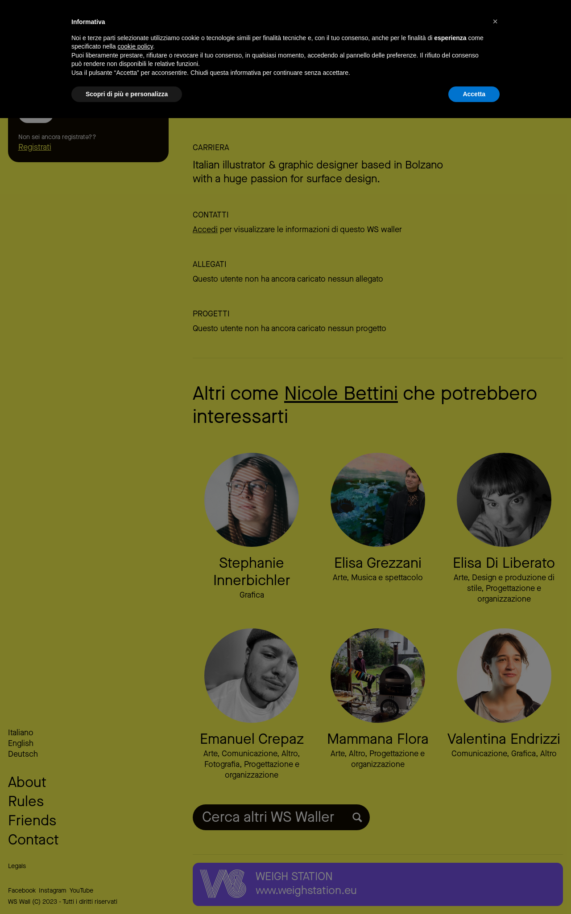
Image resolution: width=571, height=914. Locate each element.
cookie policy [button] (135, 842)
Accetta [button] (474, 889)
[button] (495, 817)
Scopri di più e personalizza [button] (127, 889)
